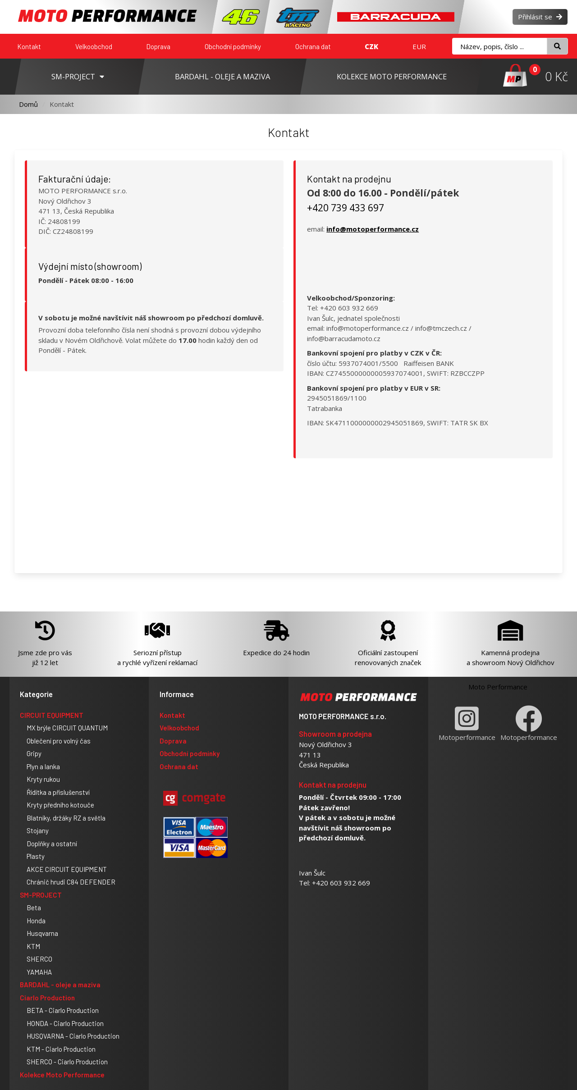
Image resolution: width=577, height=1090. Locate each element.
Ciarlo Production (47, 998)
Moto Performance (497, 686)
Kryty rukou (43, 779)
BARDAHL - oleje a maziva (60, 985)
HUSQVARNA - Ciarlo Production (73, 1036)
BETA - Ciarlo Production (63, 1010)
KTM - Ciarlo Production (61, 1049)
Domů (28, 104)
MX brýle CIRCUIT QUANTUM (67, 728)
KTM (33, 946)
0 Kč (556, 76)
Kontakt (29, 46)
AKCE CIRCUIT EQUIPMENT (67, 869)
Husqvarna (42, 933)
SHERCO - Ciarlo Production (67, 1062)
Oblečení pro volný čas (59, 741)
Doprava (158, 46)
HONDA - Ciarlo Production (65, 1023)
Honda (36, 921)
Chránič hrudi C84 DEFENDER (71, 882)
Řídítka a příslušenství (58, 792)
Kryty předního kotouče (60, 805)
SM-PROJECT (41, 895)
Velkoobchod (93, 46)
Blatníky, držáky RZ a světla (66, 818)
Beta (34, 907)
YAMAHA (39, 972)
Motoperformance (467, 723)
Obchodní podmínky (233, 46)
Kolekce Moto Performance (62, 1075)
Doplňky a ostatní (52, 843)
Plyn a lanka (43, 766)
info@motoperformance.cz (372, 228)
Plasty (36, 856)
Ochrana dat (313, 46)
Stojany (38, 830)
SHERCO (39, 959)
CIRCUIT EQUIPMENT (51, 715)
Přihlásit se (540, 16)
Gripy (34, 753)
